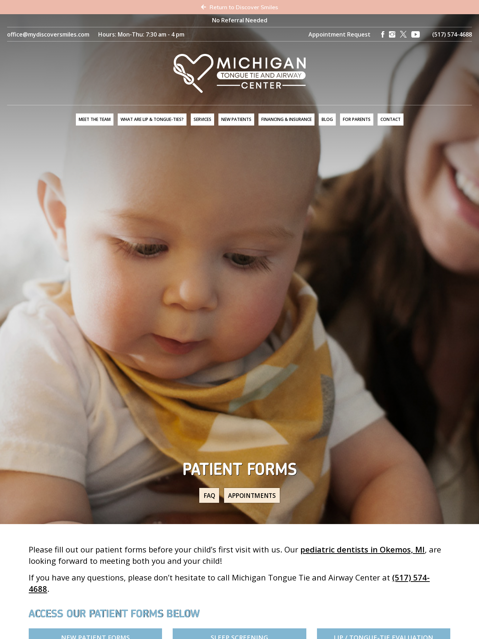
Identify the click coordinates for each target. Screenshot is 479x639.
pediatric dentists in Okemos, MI (362, 549)
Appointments (255, 495)
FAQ (205, 495)
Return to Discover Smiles (239, 7)
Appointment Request (339, 34)
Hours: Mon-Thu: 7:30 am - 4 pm (141, 34)
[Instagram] (392, 34)
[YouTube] (415, 34)
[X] (403, 34)
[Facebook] (382, 34)
